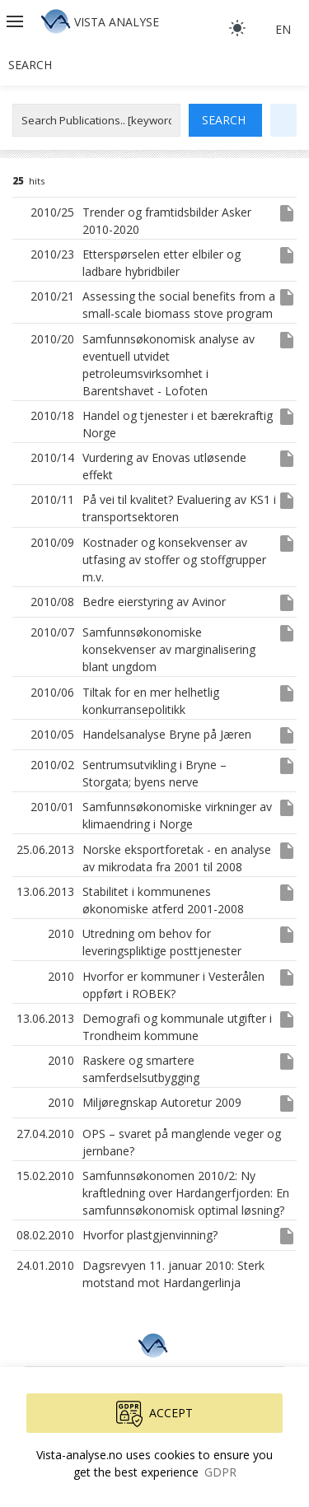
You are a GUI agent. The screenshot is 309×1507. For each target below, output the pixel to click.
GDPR (220, 1472)
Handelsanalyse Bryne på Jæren (166, 734)
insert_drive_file (287, 213)
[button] (16, 21)
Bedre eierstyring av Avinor (154, 601)
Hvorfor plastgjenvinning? (150, 1235)
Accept (154, 1414)
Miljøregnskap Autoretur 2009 (161, 1102)
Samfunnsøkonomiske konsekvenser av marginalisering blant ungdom (168, 649)
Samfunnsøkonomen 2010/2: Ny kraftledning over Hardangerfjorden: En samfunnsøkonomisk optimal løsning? (185, 1193)
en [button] (283, 29)
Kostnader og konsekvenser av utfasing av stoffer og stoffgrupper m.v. (174, 559)
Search (30, 64)
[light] (237, 28)
